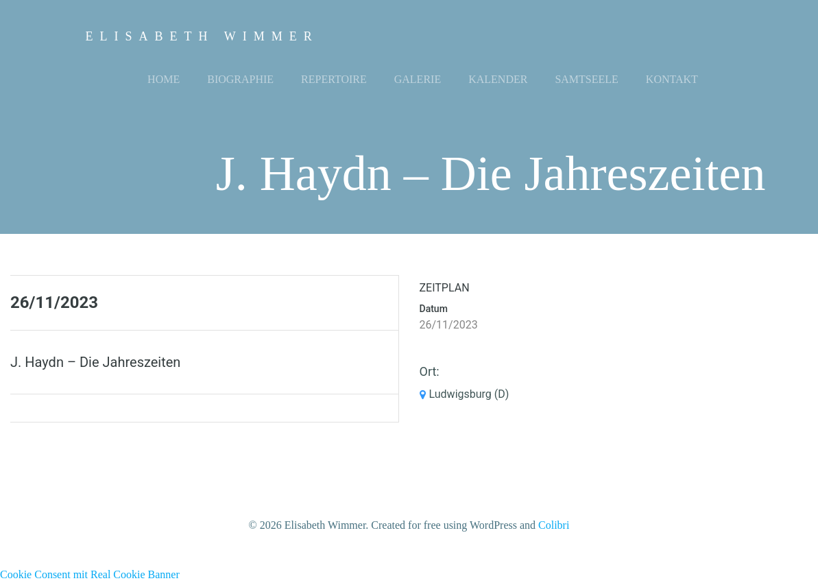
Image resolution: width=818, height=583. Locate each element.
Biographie (240, 79)
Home (163, 79)
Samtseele (586, 79)
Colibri (553, 525)
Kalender (497, 79)
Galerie (417, 79)
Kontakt (672, 79)
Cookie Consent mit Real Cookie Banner (90, 574)
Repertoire (334, 79)
